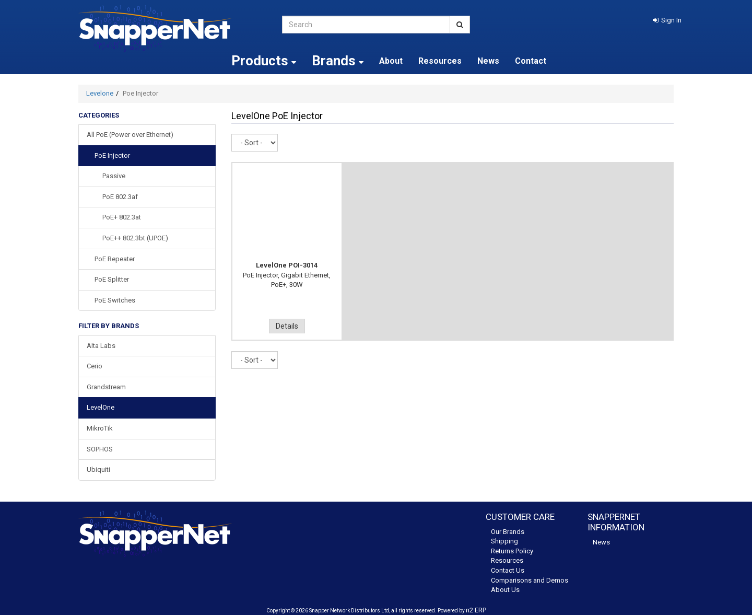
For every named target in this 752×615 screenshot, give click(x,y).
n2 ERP (476, 610)
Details (287, 326)
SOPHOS (100, 449)
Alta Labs (101, 346)
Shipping (504, 541)
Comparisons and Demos (529, 580)
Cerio (94, 366)
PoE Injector (112, 155)
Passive (113, 176)
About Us (505, 590)
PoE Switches (115, 300)
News (488, 61)
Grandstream (106, 387)
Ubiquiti (98, 469)
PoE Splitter (112, 279)
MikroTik (100, 428)
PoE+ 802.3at (121, 217)
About (391, 61)
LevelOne (100, 407)
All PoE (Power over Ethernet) (130, 134)
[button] (667, 20)
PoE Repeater (115, 259)
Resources (440, 61)
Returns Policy (512, 551)
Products (263, 60)
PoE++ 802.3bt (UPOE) (135, 238)
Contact (530, 61)
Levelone (99, 93)
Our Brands (507, 532)
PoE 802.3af (120, 197)
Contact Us (507, 570)
